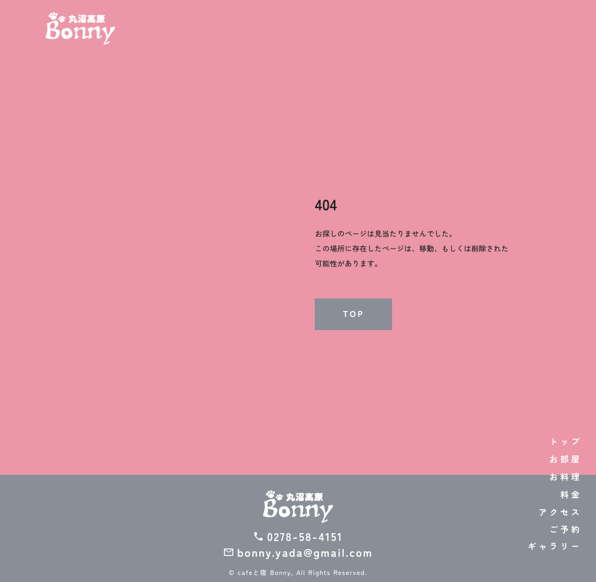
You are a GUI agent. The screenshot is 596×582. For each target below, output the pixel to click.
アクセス (560, 512)
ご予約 (565, 529)
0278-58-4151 (305, 536)
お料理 (565, 476)
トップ (565, 441)
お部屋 (565, 459)
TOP (353, 314)
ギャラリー (555, 546)
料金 (571, 494)
